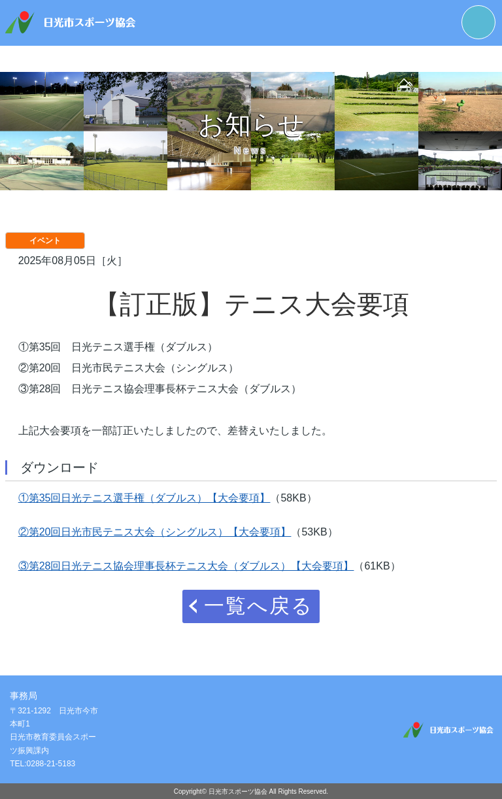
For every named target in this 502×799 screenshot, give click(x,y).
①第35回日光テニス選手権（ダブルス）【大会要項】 (144, 497)
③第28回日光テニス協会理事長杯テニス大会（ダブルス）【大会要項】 (186, 565)
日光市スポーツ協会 (238, 791)
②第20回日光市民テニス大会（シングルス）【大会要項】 (155, 531)
